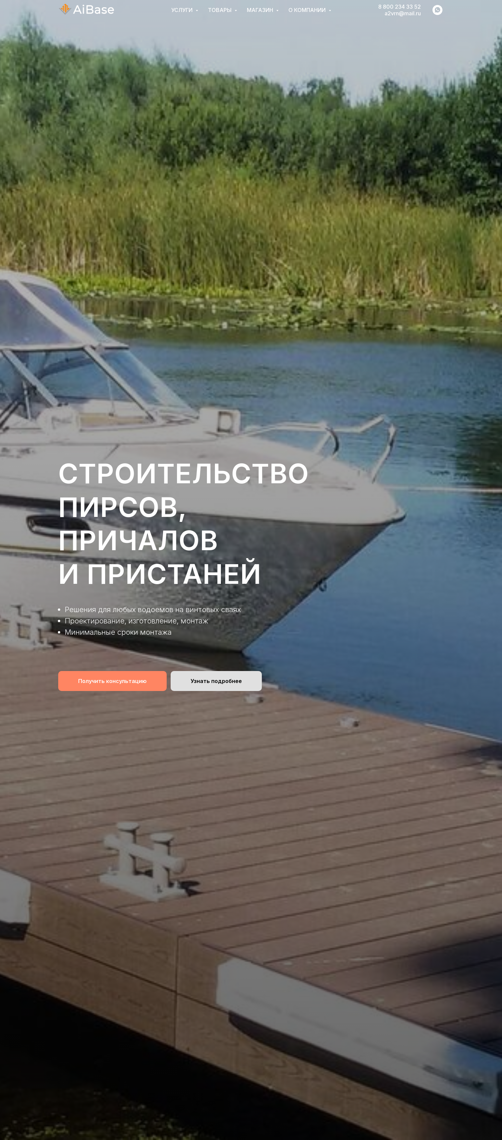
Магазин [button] (260, 10)
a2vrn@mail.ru (403, 13)
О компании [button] (307, 10)
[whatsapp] (437, 10)
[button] (112, 681)
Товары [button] (220, 10)
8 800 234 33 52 (399, 6)
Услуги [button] (182, 10)
